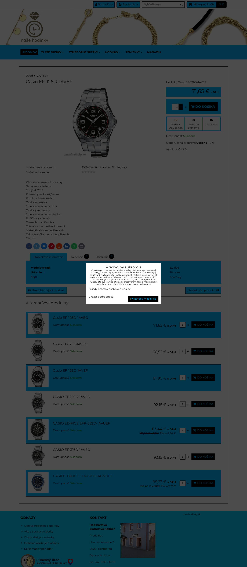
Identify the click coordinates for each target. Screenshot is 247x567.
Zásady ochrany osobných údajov (109, 289)
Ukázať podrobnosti (101, 296)
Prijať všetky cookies (143, 298)
